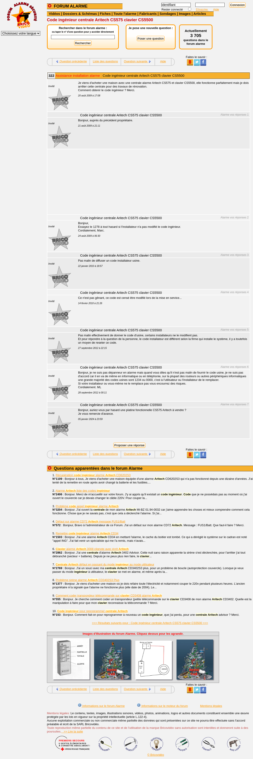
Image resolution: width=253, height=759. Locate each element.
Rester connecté (172, 9)
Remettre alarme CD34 (87, 533)
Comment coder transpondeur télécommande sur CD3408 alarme (109, 595)
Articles (199, 14)
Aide (216, 9)
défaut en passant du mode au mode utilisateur (105, 564)
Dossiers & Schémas (80, 14)
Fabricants (148, 14)
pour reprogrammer (92, 611)
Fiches (105, 14)
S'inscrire (202, 9)
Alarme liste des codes (83, 490)
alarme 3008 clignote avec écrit (92, 549)
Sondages (168, 14)
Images (185, 14)
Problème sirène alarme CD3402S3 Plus (87, 580)
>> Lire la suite (72, 731)
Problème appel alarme (87, 506)
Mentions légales (211, 706)
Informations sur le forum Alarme (101, 706)
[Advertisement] (161, 182)
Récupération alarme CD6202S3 (93, 475)
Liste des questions (105, 61)
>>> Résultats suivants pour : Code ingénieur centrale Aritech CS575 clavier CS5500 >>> (150, 623)
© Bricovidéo (155, 754)
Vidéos (54, 14)
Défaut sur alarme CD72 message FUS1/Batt (90, 521)
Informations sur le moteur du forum (162, 706)
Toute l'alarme (125, 14)
